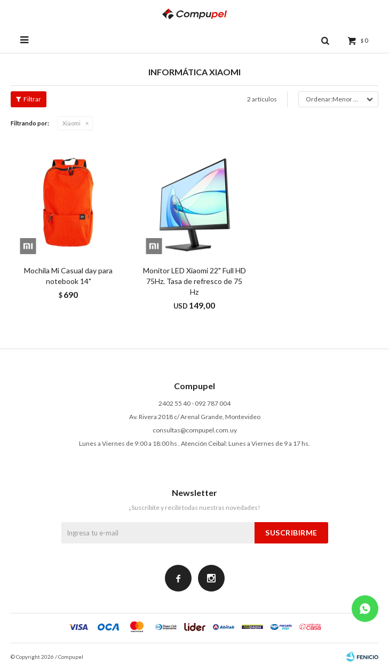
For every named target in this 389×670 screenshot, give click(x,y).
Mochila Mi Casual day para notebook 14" (68, 276)
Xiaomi (71, 123)
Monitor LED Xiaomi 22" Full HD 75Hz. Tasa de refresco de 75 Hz (194, 281)
